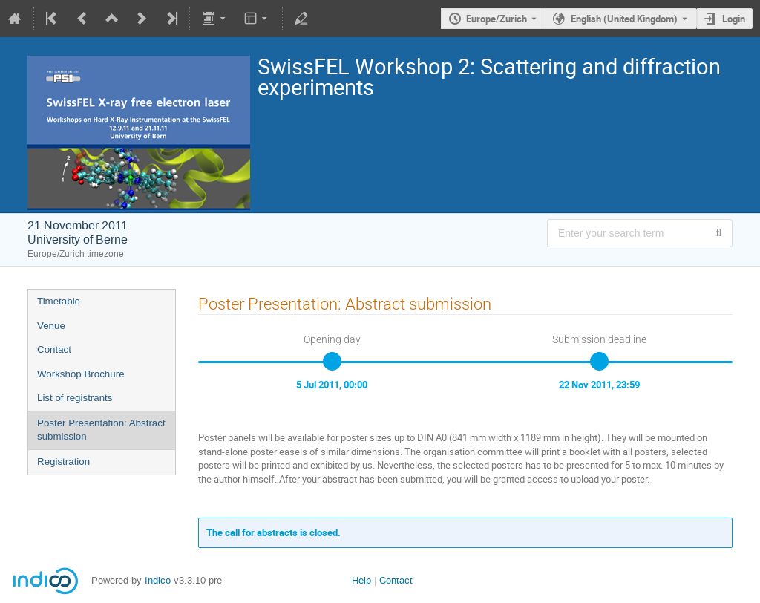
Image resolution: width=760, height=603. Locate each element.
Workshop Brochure (81, 373)
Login (733, 18)
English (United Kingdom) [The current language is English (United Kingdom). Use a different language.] (624, 18)
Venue (51, 325)
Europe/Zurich (496, 18)
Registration (63, 461)
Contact (54, 349)
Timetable (58, 301)
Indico (158, 580)
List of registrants (74, 397)
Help (361, 580)
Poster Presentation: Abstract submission (101, 430)
